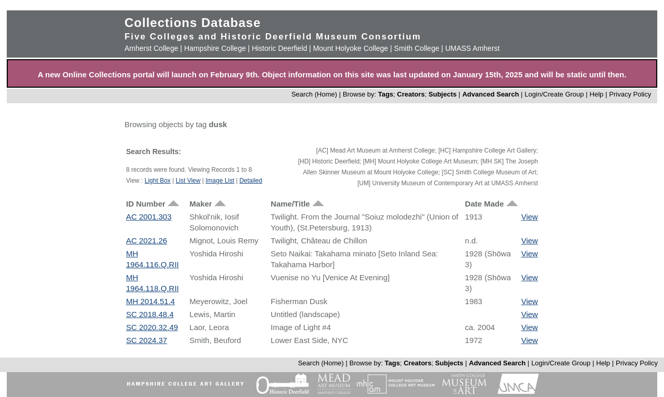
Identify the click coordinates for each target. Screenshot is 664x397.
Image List (219, 180)
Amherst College (151, 48)
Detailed (250, 180)
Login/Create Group (555, 94)
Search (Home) (314, 94)
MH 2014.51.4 (150, 301)
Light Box (158, 180)
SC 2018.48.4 (150, 314)
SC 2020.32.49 (152, 327)
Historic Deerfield (279, 48)
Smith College (416, 48)
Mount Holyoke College (350, 48)
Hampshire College (215, 48)
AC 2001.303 (149, 216)
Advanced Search (490, 94)
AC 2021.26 (146, 240)
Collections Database (193, 23)
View (529, 216)
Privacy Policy (630, 94)
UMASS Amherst (472, 48)
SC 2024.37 (146, 340)
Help (597, 94)
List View (188, 180)
